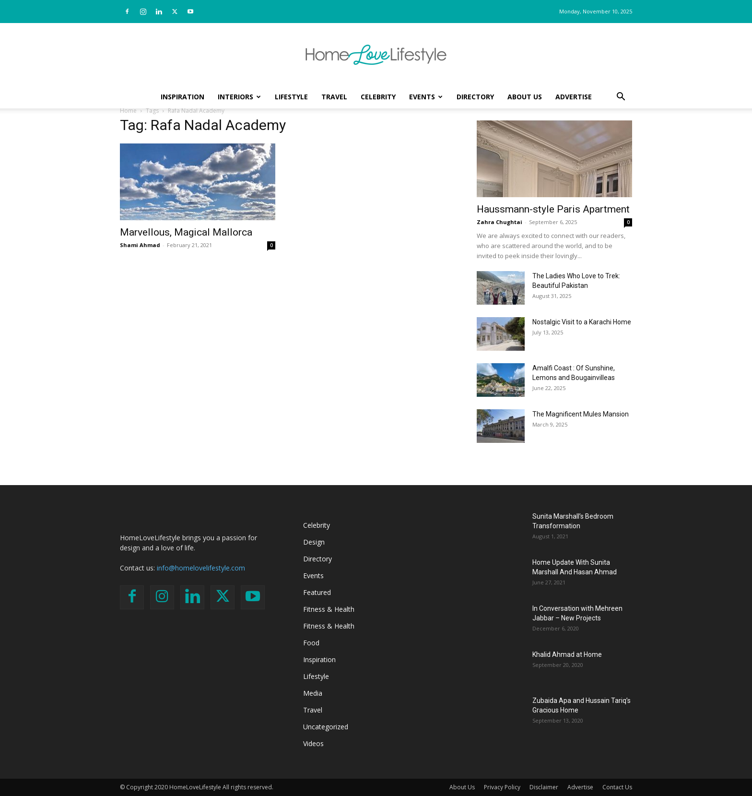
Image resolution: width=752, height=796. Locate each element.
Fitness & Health (328, 609)
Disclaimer (543, 787)
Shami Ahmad (140, 245)
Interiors (239, 96)
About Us (524, 96)
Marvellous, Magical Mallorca (186, 232)
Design (314, 542)
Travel (334, 96)
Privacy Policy (502, 787)
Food (311, 642)
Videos (313, 743)
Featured (317, 592)
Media (312, 693)
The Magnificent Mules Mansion (580, 414)
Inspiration (182, 96)
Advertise (573, 96)
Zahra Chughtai (499, 222)
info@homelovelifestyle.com (201, 567)
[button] (620, 97)
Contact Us (617, 787)
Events (426, 96)
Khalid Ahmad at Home (567, 654)
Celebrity (378, 96)
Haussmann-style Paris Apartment (553, 209)
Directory (475, 96)
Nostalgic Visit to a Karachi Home (581, 322)
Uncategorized (325, 726)
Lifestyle (291, 96)
